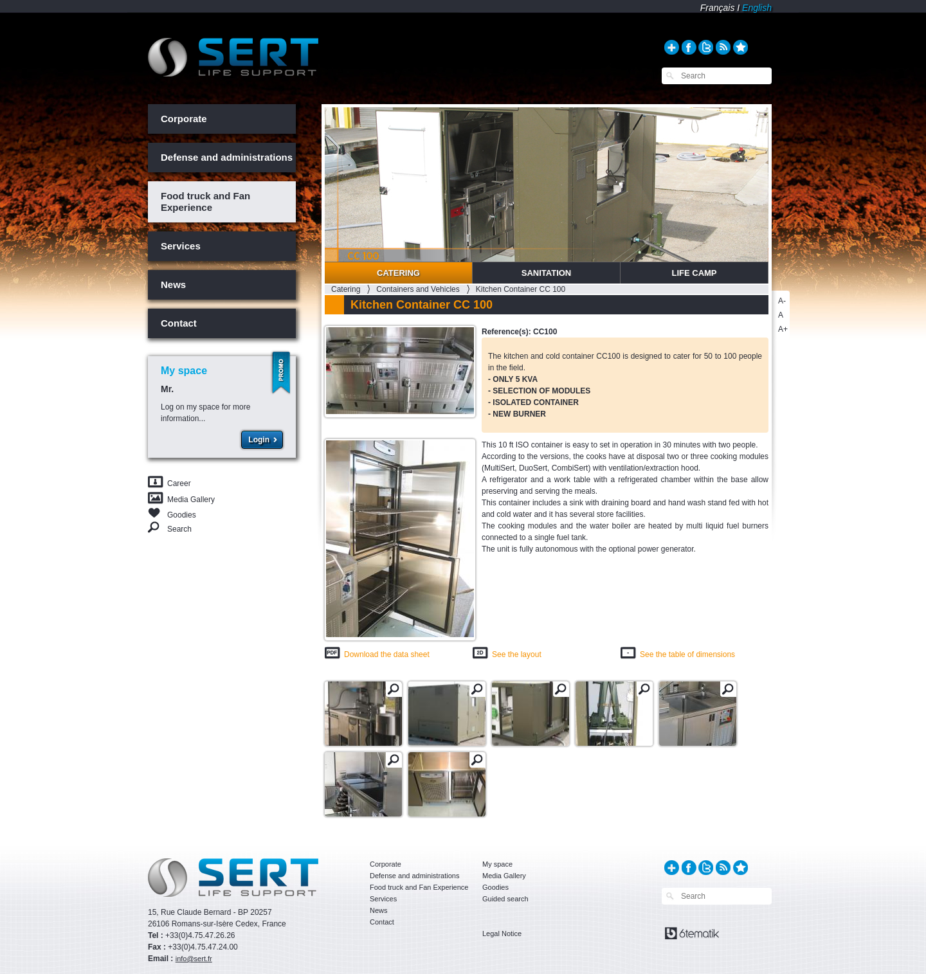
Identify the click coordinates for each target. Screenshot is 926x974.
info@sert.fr (194, 958)
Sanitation (547, 273)
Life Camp (693, 273)
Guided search (505, 899)
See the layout (516, 654)
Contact (179, 323)
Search (179, 529)
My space (497, 864)
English (757, 8)
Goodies (181, 514)
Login (258, 439)
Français (717, 8)
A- (782, 300)
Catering (398, 273)
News (173, 284)
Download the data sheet (387, 654)
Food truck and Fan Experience (205, 201)
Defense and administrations (227, 157)
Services (181, 245)
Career (179, 483)
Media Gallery (191, 499)
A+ (783, 329)
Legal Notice (502, 933)
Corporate (184, 118)
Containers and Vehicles (417, 289)
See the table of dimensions (687, 654)
